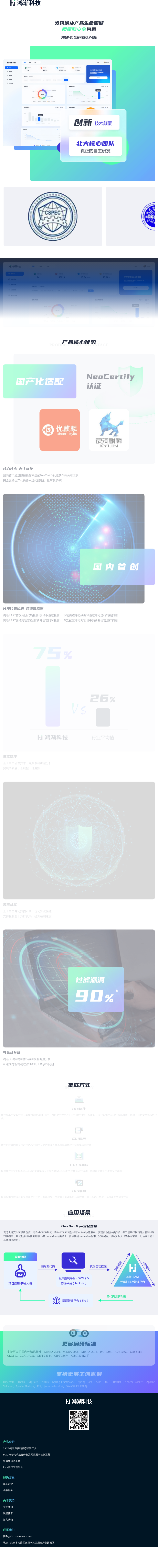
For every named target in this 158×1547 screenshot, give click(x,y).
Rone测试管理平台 (13, 1467)
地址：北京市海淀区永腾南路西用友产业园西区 (28, 1542)
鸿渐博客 (8, 1513)
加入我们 (8, 1519)
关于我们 (8, 1507)
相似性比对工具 (11, 1461)
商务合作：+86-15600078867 (18, 1536)
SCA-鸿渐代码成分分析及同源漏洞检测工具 (26, 1454)
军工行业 (8, 1484)
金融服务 (8, 1490)
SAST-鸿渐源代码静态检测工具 (19, 1448)
